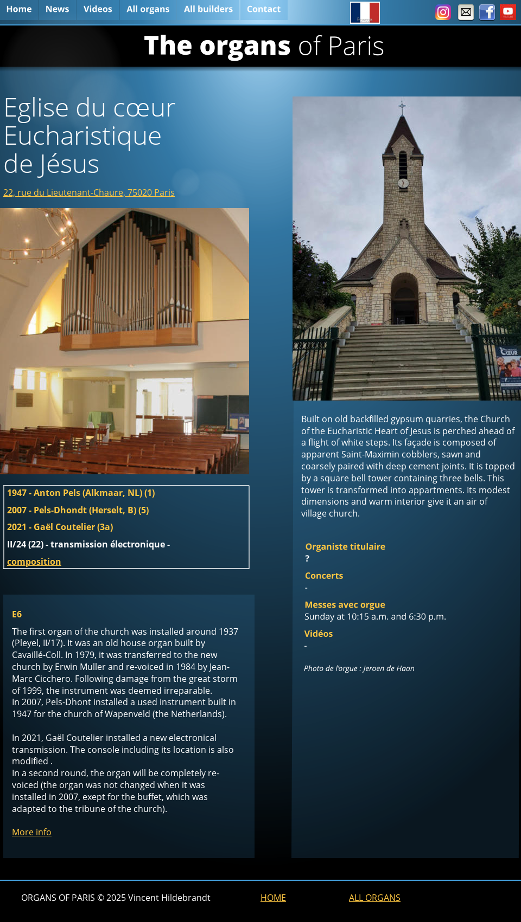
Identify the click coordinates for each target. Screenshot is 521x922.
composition (34, 562)
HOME (273, 898)
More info (32, 832)
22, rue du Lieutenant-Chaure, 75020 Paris (89, 192)
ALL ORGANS (375, 898)
